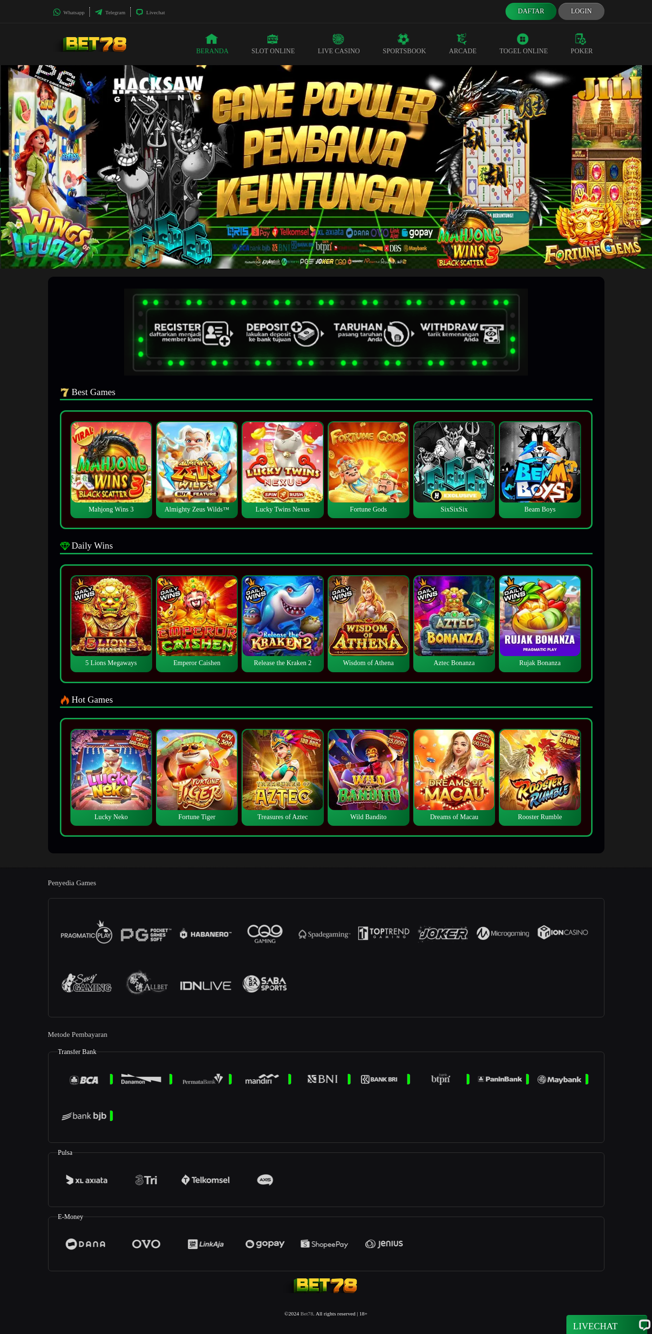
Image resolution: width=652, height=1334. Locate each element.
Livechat (150, 12)
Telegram (110, 12)
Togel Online (523, 44)
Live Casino (339, 44)
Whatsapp (69, 12)
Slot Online (273, 44)
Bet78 (307, 1313)
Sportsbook (404, 44)
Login (581, 11)
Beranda (212, 44)
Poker (582, 44)
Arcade (463, 44)
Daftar (531, 11)
